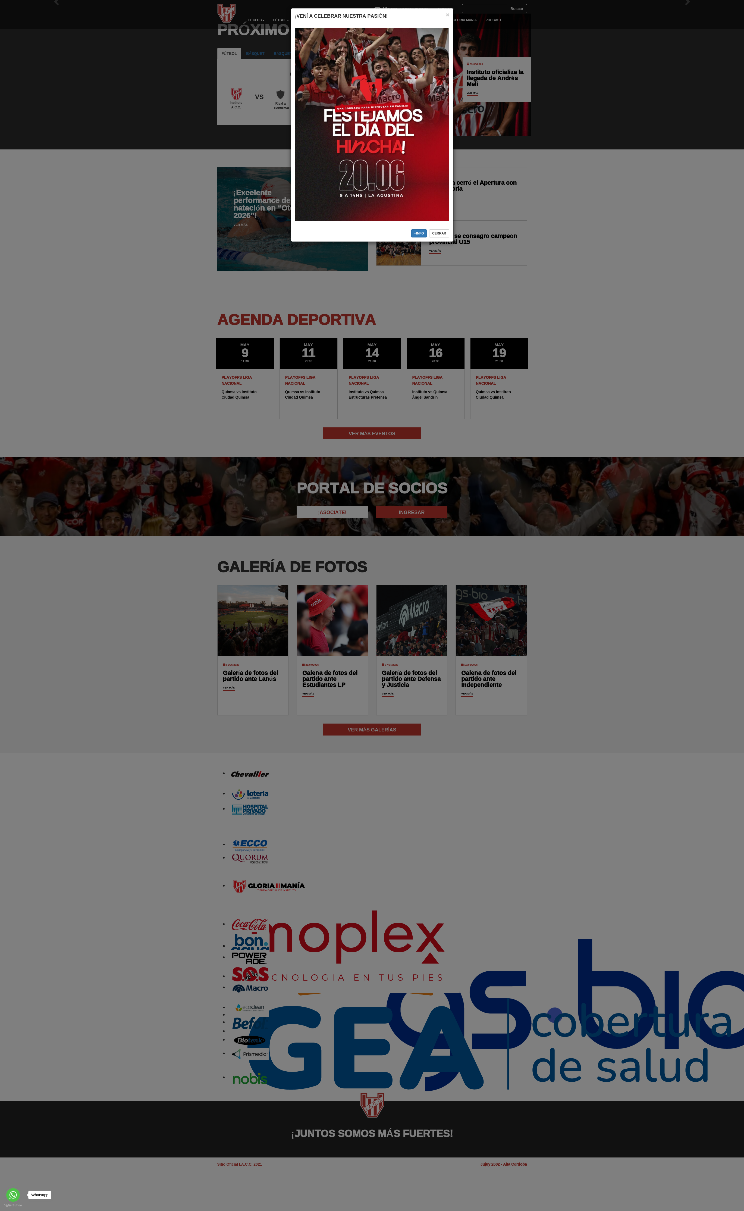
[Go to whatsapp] (13, 1195)
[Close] (447, 15)
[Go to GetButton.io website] (13, 1205)
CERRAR (439, 233)
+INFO (419, 233)
